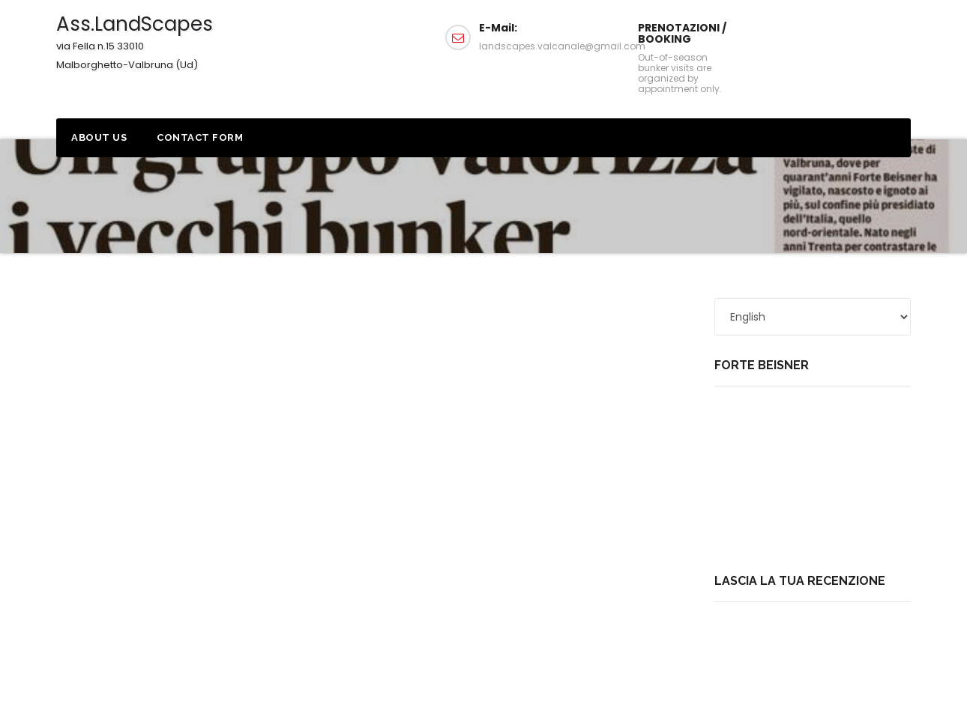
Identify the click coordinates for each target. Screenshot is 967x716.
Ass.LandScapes (134, 41)
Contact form (200, 137)
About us (99, 137)
